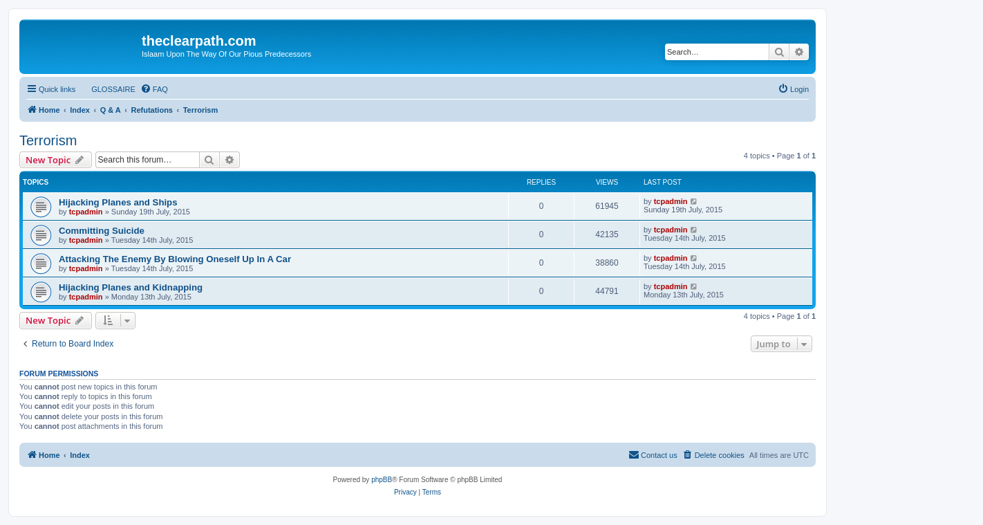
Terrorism (48, 140)
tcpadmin (86, 212)
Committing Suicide (101, 230)
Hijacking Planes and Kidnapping (131, 287)
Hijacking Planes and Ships (118, 202)
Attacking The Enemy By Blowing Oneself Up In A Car (175, 259)
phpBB (381, 479)
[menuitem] (107, 89)
